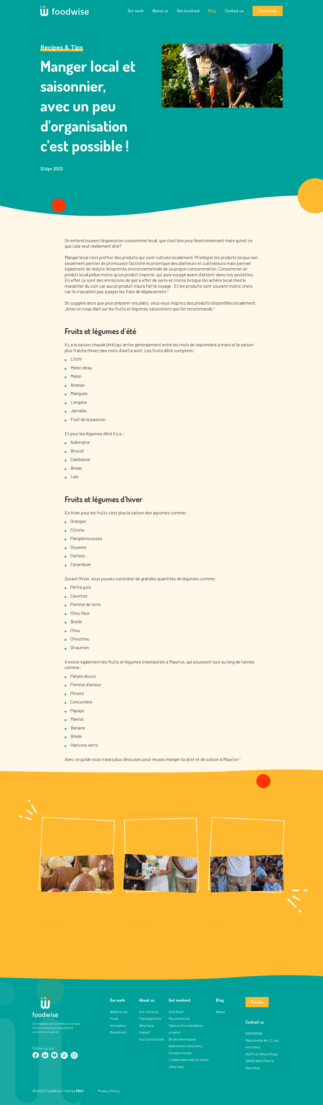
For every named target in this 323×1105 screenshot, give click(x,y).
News (220, 1012)
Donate (257, 1001)
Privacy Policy (109, 1091)
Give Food (267, 10)
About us (160, 10)
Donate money (180, 1053)
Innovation (118, 1025)
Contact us (234, 10)
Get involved (188, 10)
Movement (118, 1032)
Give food (176, 1012)
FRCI (79, 1091)
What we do (119, 1012)
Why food (146, 1025)
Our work (136, 10)
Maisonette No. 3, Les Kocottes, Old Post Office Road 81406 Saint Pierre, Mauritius (262, 1054)
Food (114, 1018)
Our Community (151, 1039)
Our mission (149, 1012)
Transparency (150, 1018)
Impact (144, 1032)
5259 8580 (254, 1033)
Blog (212, 10)
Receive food (179, 1018)
